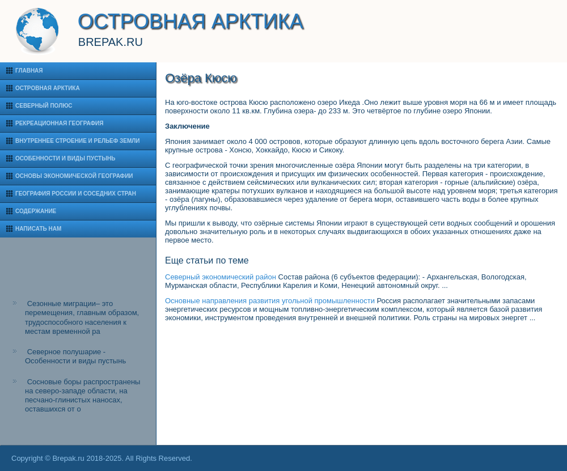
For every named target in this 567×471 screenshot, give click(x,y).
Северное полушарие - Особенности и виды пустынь (75, 356)
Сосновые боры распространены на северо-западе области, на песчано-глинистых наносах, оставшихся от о (82, 395)
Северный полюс (44, 106)
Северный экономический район (220, 277)
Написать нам (38, 229)
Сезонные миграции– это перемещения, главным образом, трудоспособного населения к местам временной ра (82, 317)
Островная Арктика (47, 88)
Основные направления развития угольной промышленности (270, 300)
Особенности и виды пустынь (65, 158)
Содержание (35, 211)
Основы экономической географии (74, 176)
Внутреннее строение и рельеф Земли (77, 141)
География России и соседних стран (75, 193)
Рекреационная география (59, 123)
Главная (29, 70)
